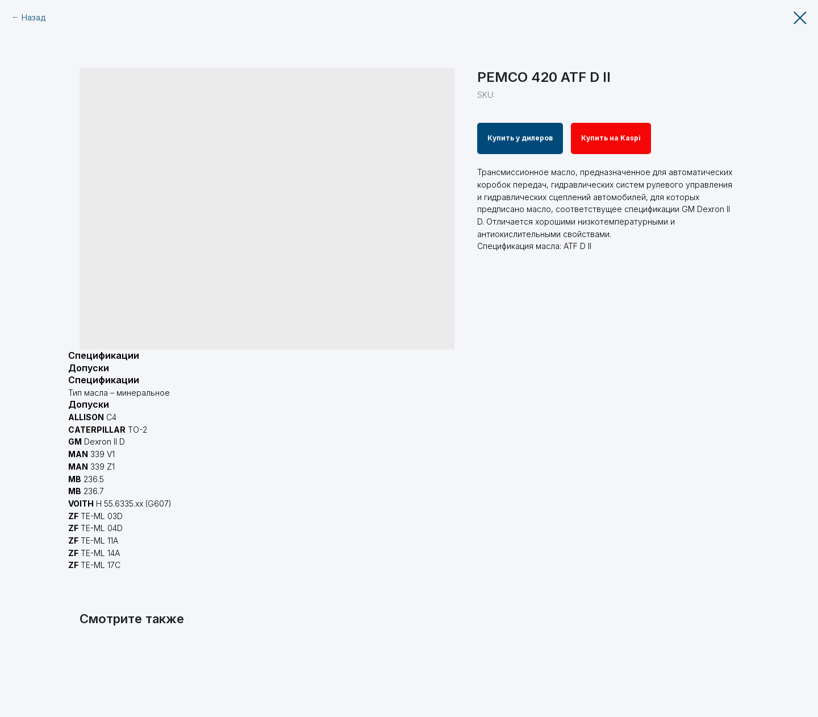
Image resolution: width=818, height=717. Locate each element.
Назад (34, 17)
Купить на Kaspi (611, 138)
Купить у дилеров (520, 138)
